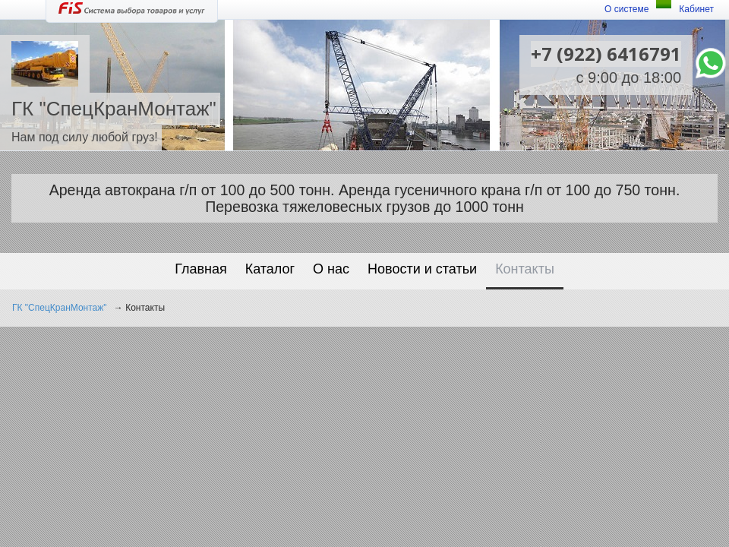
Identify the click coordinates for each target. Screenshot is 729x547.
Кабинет (696, 9)
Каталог (270, 269)
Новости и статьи (422, 269)
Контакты (524, 269)
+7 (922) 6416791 (606, 53)
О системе (626, 9)
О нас (331, 269)
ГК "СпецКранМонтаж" (59, 307)
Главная (201, 269)
